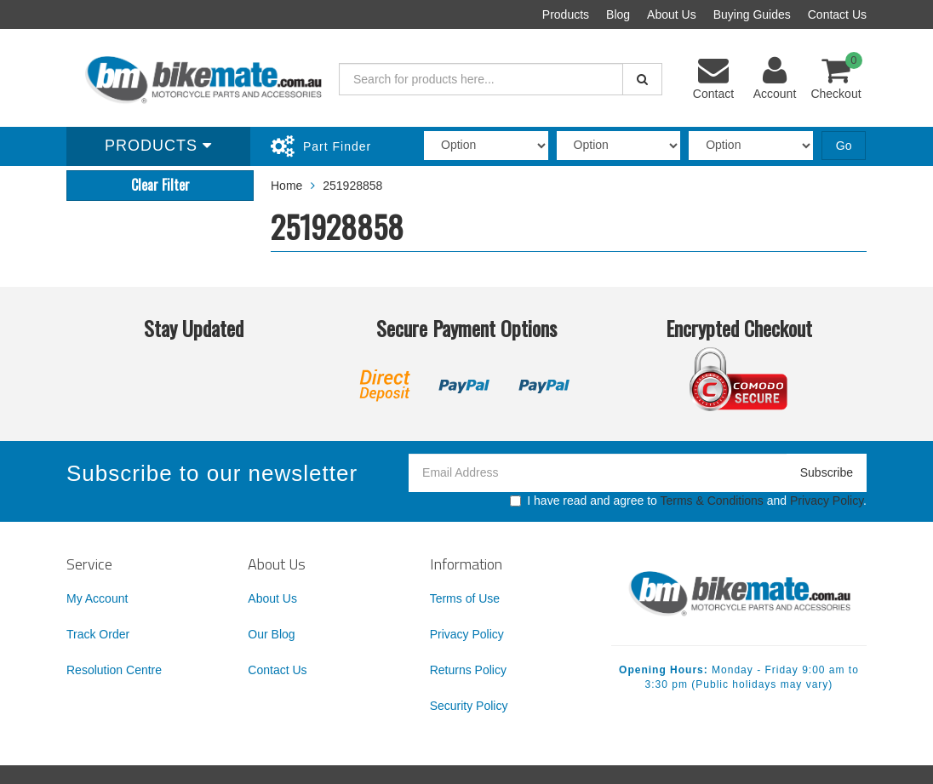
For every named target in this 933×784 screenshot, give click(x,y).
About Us (671, 14)
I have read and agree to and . (688, 500)
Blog (618, 14)
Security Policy (469, 705)
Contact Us (837, 14)
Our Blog (271, 634)
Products (565, 14)
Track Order (97, 634)
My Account (97, 598)
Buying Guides (752, 14)
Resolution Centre (114, 670)
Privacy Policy (826, 500)
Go (844, 145)
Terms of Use (465, 598)
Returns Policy (468, 670)
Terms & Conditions (711, 500)
